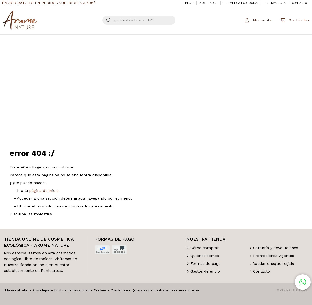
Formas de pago (205, 263)
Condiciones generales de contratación (143, 290)
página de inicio (43, 190)
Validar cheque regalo (273, 263)
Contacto (261, 271)
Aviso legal (41, 290)
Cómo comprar (204, 248)
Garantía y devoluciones (275, 248)
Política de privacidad (72, 290)
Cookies (100, 290)
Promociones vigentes (273, 255)
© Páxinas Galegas (292, 290)
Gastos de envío (205, 271)
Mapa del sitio (16, 290)
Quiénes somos (204, 255)
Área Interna (189, 290)
